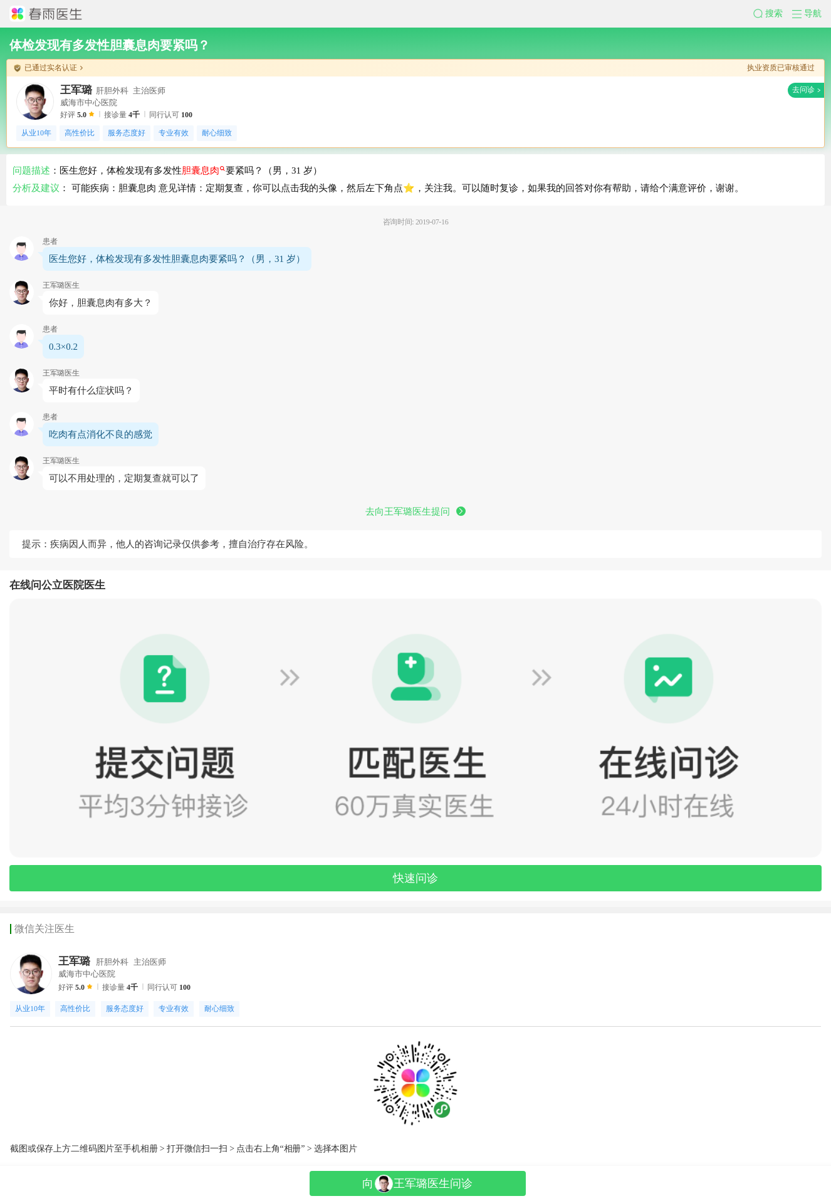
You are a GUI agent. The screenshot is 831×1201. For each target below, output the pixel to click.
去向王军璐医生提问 (415, 511)
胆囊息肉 (203, 170)
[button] (772, 13)
